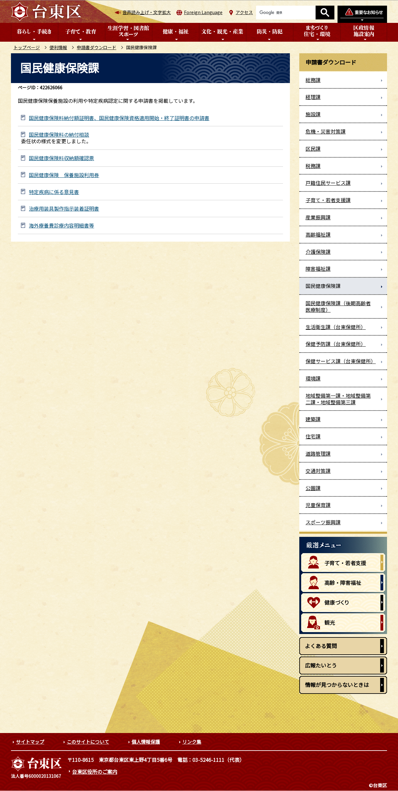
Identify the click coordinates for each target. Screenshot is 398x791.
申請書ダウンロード (96, 47)
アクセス (244, 12)
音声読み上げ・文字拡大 (147, 12)
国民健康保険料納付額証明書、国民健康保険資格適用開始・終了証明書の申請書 (119, 118)
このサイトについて (88, 741)
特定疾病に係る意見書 (54, 192)
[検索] (286, 12)
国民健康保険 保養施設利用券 (64, 175)
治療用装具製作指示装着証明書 (64, 208)
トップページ (26, 47)
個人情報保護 (146, 741)
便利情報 (58, 47)
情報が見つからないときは (337, 685)
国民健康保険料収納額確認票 (61, 158)
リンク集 (191, 741)
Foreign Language (203, 12)
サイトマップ (30, 741)
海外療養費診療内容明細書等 (61, 225)
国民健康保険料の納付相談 (59, 134)
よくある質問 (321, 646)
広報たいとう (321, 665)
